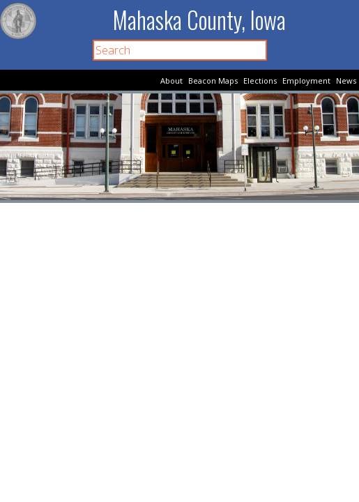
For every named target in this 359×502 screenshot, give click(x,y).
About (171, 80)
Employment (306, 80)
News (346, 80)
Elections (260, 80)
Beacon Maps (213, 80)
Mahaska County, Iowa (199, 20)
